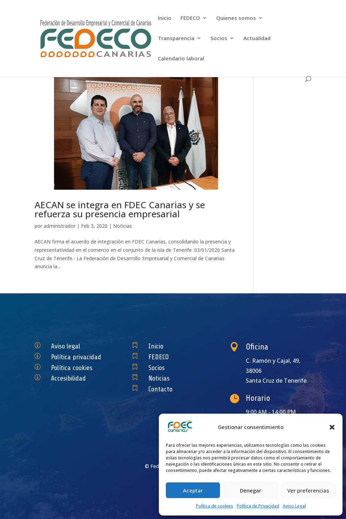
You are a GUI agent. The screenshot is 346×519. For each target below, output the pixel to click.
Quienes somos (236, 18)
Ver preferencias (308, 490)
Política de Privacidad (258, 506)
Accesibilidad (70, 378)
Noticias (122, 226)
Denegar (250, 490)
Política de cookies (214, 506)
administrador (59, 226)
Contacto (163, 389)
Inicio (164, 18)
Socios (219, 39)
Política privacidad (76, 357)
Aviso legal (68, 346)
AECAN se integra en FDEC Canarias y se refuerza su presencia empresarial (120, 209)
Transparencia (176, 39)
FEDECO (190, 18)
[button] (332, 427)
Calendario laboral (181, 59)
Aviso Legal (294, 506)
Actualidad (257, 39)
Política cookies (73, 367)
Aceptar (193, 490)
